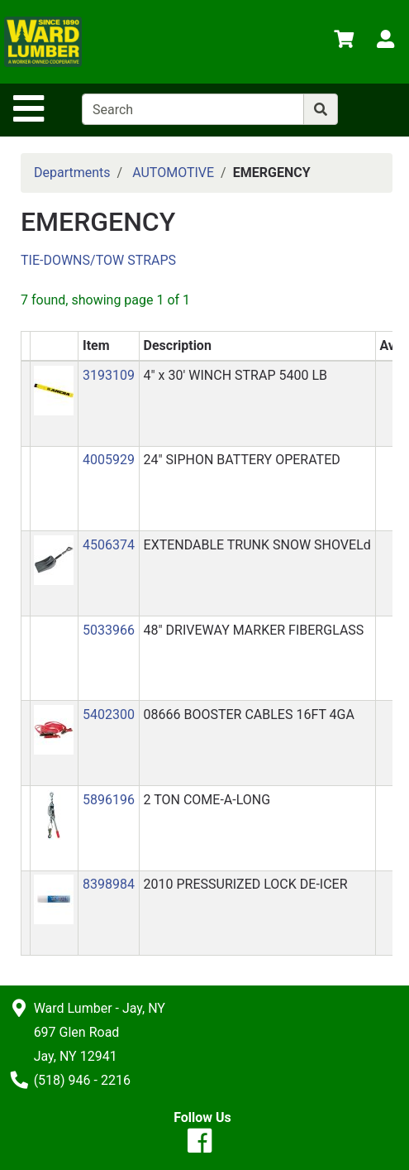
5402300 (109, 714)
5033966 (109, 630)
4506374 (109, 545)
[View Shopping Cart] (344, 42)
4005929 (109, 460)
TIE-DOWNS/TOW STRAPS (98, 260)
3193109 (109, 375)
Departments (72, 172)
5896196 (109, 800)
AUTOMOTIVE (173, 172)
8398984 (109, 884)
